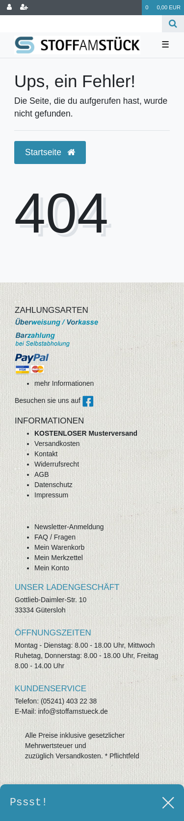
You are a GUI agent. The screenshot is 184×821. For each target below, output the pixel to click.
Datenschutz (53, 485)
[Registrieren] (24, 7)
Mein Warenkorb (59, 547)
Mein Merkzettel (58, 558)
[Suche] (173, 23)
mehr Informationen (64, 383)
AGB (41, 474)
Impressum (51, 495)
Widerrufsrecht (56, 464)
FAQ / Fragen (55, 537)
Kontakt (45, 454)
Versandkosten (57, 443)
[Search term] (81, 23)
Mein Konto (51, 568)
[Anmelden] (9, 7)
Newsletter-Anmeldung (69, 527)
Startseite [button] (50, 152)
